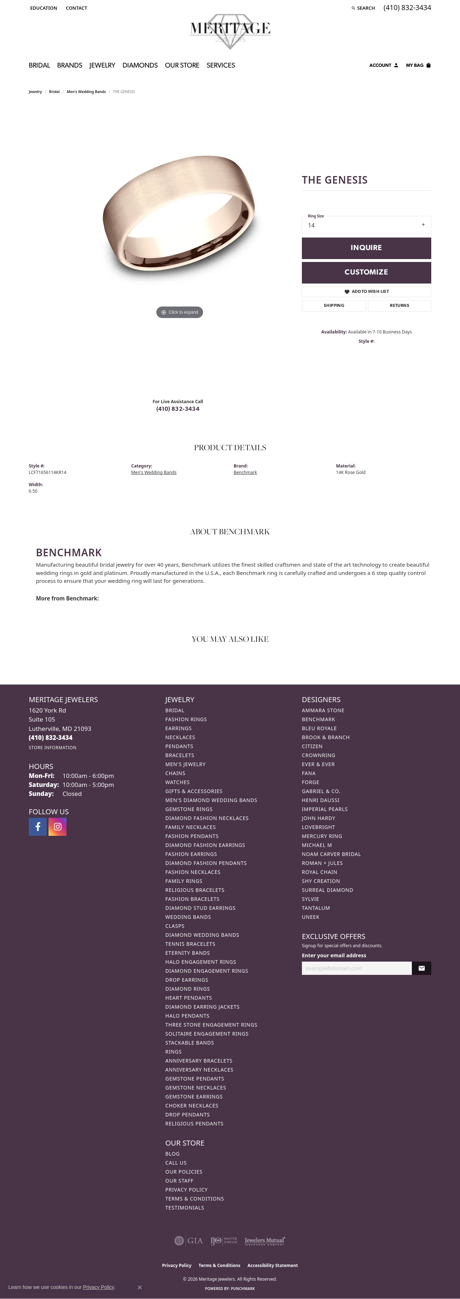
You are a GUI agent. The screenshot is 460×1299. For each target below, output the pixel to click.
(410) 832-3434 (178, 409)
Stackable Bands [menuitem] (189, 1042)
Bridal (54, 91)
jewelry (35, 91)
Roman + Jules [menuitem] (322, 863)
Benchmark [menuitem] (318, 719)
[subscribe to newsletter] (421, 968)
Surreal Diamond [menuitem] (327, 889)
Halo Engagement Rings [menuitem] (200, 961)
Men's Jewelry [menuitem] (185, 764)
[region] (180, 249)
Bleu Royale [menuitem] (319, 728)
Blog (172, 1153)
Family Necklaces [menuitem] (190, 827)
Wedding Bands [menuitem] (188, 916)
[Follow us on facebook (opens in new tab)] (38, 827)
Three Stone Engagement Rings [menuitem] (211, 1024)
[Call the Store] (51, 737)
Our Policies (184, 1171)
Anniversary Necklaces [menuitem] (199, 1069)
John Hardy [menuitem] (318, 818)
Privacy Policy (186, 1189)
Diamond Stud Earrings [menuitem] (200, 907)
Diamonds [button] (140, 66)
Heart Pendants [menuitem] (188, 997)
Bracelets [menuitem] (179, 755)
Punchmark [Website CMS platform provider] (243, 1288)
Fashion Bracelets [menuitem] (192, 898)
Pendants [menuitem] (179, 746)
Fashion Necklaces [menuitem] (193, 872)
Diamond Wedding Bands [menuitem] (202, 934)
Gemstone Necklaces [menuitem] (195, 1087)
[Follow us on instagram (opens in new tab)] (57, 827)
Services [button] (221, 66)
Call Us (176, 1162)
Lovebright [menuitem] (318, 827)
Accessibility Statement (273, 1265)
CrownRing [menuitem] (319, 755)
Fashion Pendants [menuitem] (192, 836)
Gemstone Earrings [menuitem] (194, 1096)
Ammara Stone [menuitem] (323, 710)
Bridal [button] (39, 66)
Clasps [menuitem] (175, 925)
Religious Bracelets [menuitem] (195, 889)
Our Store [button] (182, 66)
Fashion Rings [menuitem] (186, 719)
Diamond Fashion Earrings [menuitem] (205, 845)
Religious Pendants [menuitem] (194, 1123)
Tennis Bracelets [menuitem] (190, 943)
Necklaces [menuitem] (180, 737)
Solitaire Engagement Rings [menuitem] (207, 1033)
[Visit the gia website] (188, 1241)
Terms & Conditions (194, 1198)
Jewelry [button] (102, 66)
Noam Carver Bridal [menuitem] (331, 854)
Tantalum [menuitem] (316, 907)
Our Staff (179, 1180)
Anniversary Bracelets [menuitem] (199, 1060)
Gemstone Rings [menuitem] (189, 809)
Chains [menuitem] (175, 773)
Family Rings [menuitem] (183, 880)
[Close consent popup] (140, 1287)
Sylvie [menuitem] (310, 898)
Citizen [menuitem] (312, 746)
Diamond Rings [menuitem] (187, 988)
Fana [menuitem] (309, 773)
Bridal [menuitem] (175, 710)
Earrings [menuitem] (178, 728)
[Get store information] (53, 748)
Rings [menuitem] (173, 1051)
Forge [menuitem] (310, 782)
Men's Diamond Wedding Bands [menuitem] (211, 800)
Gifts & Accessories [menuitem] (194, 791)
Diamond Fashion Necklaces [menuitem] (207, 818)
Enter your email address (334, 955)
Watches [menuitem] (177, 782)
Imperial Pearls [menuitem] (325, 809)
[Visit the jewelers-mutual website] (265, 1241)
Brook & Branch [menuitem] (326, 737)
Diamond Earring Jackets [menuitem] (202, 1006)
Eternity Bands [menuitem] (187, 952)
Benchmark (245, 472)
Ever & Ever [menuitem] (318, 764)
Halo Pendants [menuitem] (187, 1015)
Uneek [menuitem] (310, 916)
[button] (43, 8)
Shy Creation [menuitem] (321, 880)
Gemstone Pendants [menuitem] (194, 1078)
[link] (75, 8)
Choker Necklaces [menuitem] (191, 1105)
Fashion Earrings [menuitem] (191, 854)
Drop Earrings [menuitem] (186, 979)
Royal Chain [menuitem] (319, 872)
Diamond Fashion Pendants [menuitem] (206, 863)
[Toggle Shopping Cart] (418, 66)
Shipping (334, 306)
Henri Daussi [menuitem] (321, 800)
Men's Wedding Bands (86, 91)
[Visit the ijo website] (223, 1241)
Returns (399, 306)
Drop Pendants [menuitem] (187, 1114)
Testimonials (184, 1207)
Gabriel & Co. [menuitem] (321, 791)
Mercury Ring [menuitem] (322, 836)
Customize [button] (366, 272)
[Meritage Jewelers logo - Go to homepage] (230, 32)
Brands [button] (69, 66)
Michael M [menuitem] (317, 845)
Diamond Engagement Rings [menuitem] (206, 970)
